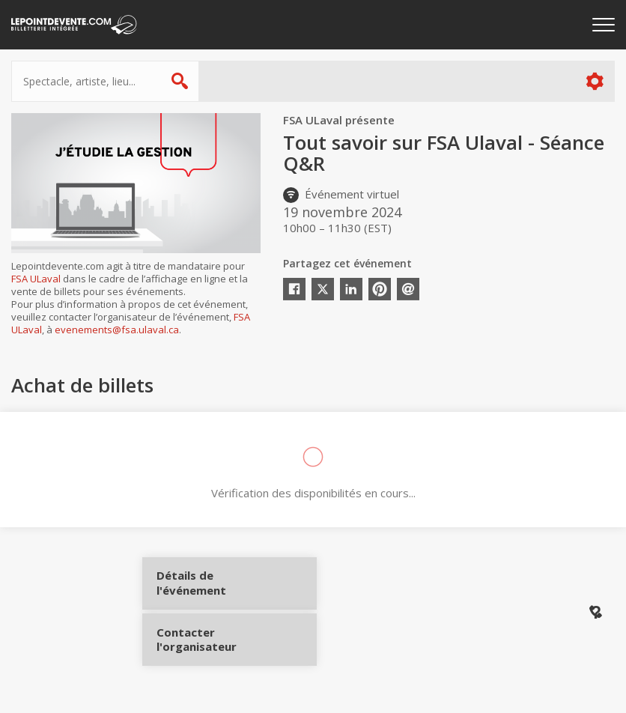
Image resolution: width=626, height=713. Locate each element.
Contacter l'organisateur (212, 633)
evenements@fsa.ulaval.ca (117, 329)
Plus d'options (594, 81)
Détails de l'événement (212, 588)
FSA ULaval (36, 278)
